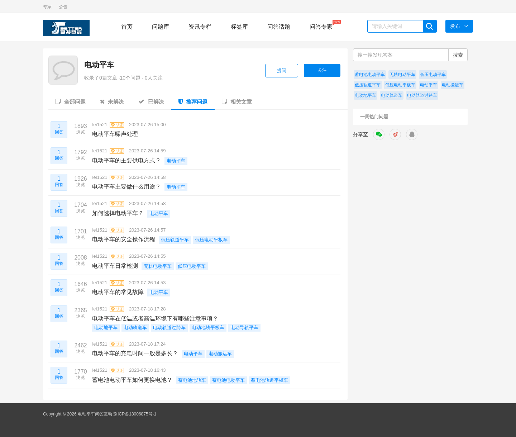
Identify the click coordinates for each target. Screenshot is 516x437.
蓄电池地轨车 (192, 380)
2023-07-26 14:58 (147, 177)
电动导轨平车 (244, 327)
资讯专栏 (199, 27)
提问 (281, 70)
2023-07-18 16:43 (147, 370)
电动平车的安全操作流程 (123, 239)
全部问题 (71, 101)
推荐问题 (192, 101)
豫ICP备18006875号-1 (134, 414)
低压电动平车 (192, 266)
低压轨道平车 (175, 239)
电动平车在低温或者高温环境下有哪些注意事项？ (155, 318)
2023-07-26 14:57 (147, 230)
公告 (63, 6)
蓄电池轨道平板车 (269, 380)
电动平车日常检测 (115, 266)
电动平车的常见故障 (118, 292)
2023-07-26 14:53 (147, 282)
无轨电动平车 (158, 266)
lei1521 (108, 124)
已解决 (151, 101)
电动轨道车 (135, 327)
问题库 (160, 27)
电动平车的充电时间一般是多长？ (135, 353)
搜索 (458, 55)
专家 (47, 6)
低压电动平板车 (211, 239)
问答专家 (321, 25)
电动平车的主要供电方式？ (126, 160)
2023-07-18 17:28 (147, 309)
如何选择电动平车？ (118, 213)
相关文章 (237, 101)
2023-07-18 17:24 (147, 344)
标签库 (239, 27)
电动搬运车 (220, 353)
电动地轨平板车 (208, 327)
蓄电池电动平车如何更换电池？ (132, 380)
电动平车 (99, 65)
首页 (127, 27)
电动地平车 (106, 327)
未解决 (112, 101)
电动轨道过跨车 (169, 327)
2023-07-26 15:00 (147, 124)
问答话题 (278, 27)
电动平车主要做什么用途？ (126, 187)
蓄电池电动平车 (228, 380)
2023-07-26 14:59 (147, 150)
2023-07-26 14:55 (147, 256)
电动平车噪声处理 (115, 134)
